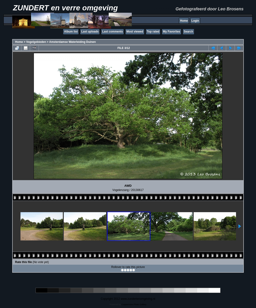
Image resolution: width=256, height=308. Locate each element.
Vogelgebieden (36, 42)
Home (184, 20)
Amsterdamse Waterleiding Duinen (72, 42)
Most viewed (134, 31)
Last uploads (90, 31)
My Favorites (171, 31)
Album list (71, 31)
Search (188, 31)
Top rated (153, 31)
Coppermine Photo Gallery (133, 304)
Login (195, 20)
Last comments (112, 31)
